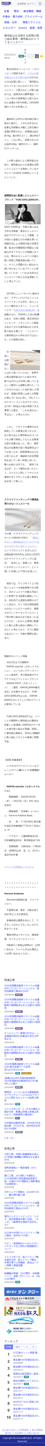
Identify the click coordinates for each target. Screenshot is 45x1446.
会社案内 (19, 1432)
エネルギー (9, 27)
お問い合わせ (33, 1432)
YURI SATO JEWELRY (24, 310)
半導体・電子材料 (12, 16)
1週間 (17, 1346)
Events (23, 27)
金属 (6, 11)
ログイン (31, 3)
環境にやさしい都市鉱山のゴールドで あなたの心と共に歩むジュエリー (21, 542)
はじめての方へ (9, 1429)
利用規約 (24, 1429)
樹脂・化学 (10, 22)
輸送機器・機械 (32, 11)
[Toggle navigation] (40, 3)
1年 (33, 1346)
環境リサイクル (32, 22)
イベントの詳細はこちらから (19, 866)
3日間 (8, 1346)
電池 (16, 11)
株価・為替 (36, 27)
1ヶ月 (25, 1346)
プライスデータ (33, 16)
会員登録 (21, 3)
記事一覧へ (9, 1138)
